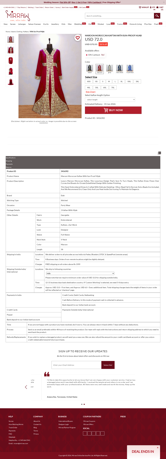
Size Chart (90, 92)
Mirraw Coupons (89, 421)
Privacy (36, 434)
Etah (63, 195)
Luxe (111, 24)
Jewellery (55, 24)
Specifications (10, 158)
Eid (92, 24)
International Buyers (66, 421)
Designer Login (64, 424)
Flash (158, 24)
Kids (63, 24)
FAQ (10, 434)
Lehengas (22, 24)
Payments (9, 164)
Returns (8, 167)
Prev (27, 387)
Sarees (12, 24)
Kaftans (64, 225)
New (6, 24)
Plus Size (147, 24)
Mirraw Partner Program (67, 428)
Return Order (49, 7)
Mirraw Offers (88, 424)
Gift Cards (84, 7)
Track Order (39, 7)
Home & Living (136, 24)
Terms (36, 431)
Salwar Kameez (34, 24)
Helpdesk (12, 437)
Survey (57, 7)
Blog (35, 428)
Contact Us (37, 424)
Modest (101, 24)
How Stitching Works (16, 424)
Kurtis (46, 24)
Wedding (80, 24)
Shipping (9, 161)
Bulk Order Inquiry (68, 7)
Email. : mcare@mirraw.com (18, 443)
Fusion (122, 24)
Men (70, 24)
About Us (37, 421)
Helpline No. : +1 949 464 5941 (19, 440)
